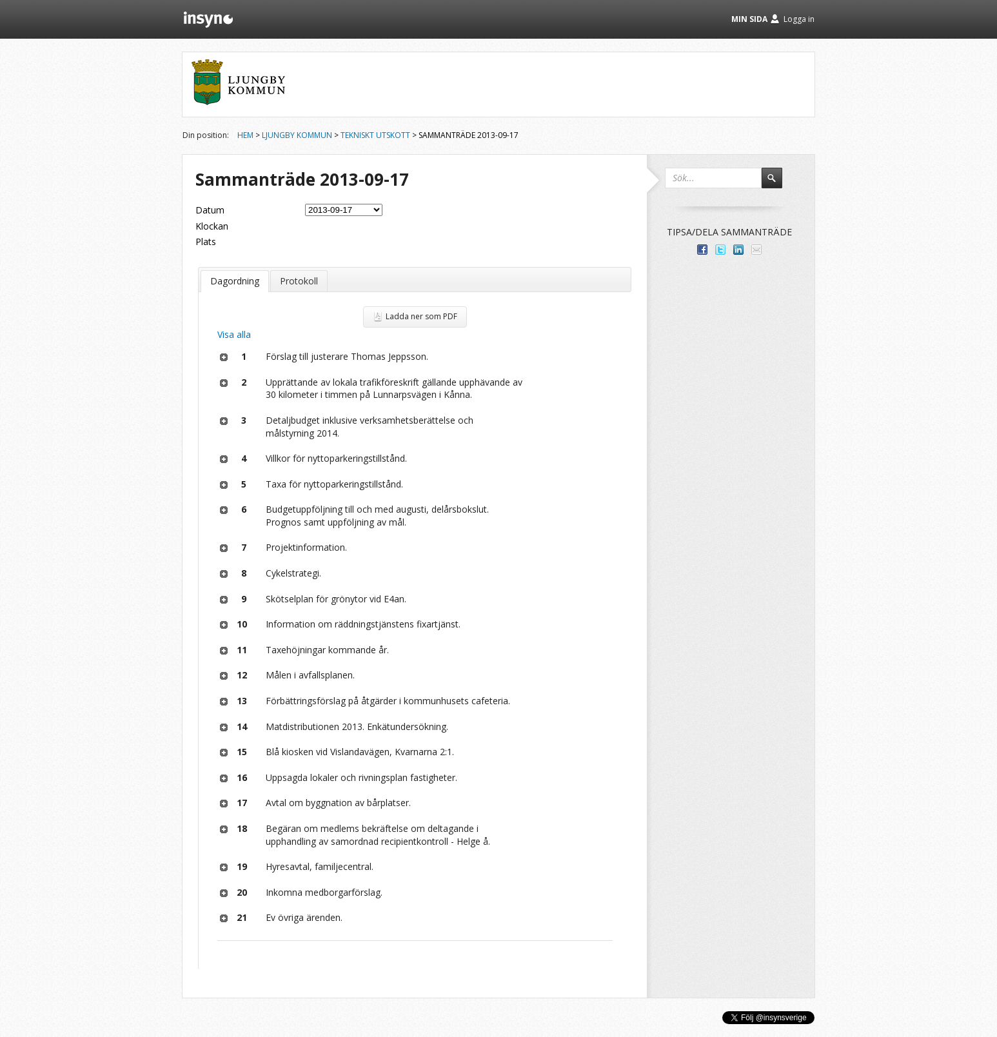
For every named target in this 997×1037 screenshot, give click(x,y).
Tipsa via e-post (756, 249)
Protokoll (299, 281)
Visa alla (234, 334)
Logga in (799, 19)
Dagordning (234, 281)
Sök (778, 184)
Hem (245, 135)
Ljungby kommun (297, 135)
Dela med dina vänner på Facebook (702, 249)
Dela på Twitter (720, 249)
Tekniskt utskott (375, 135)
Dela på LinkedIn (738, 249)
